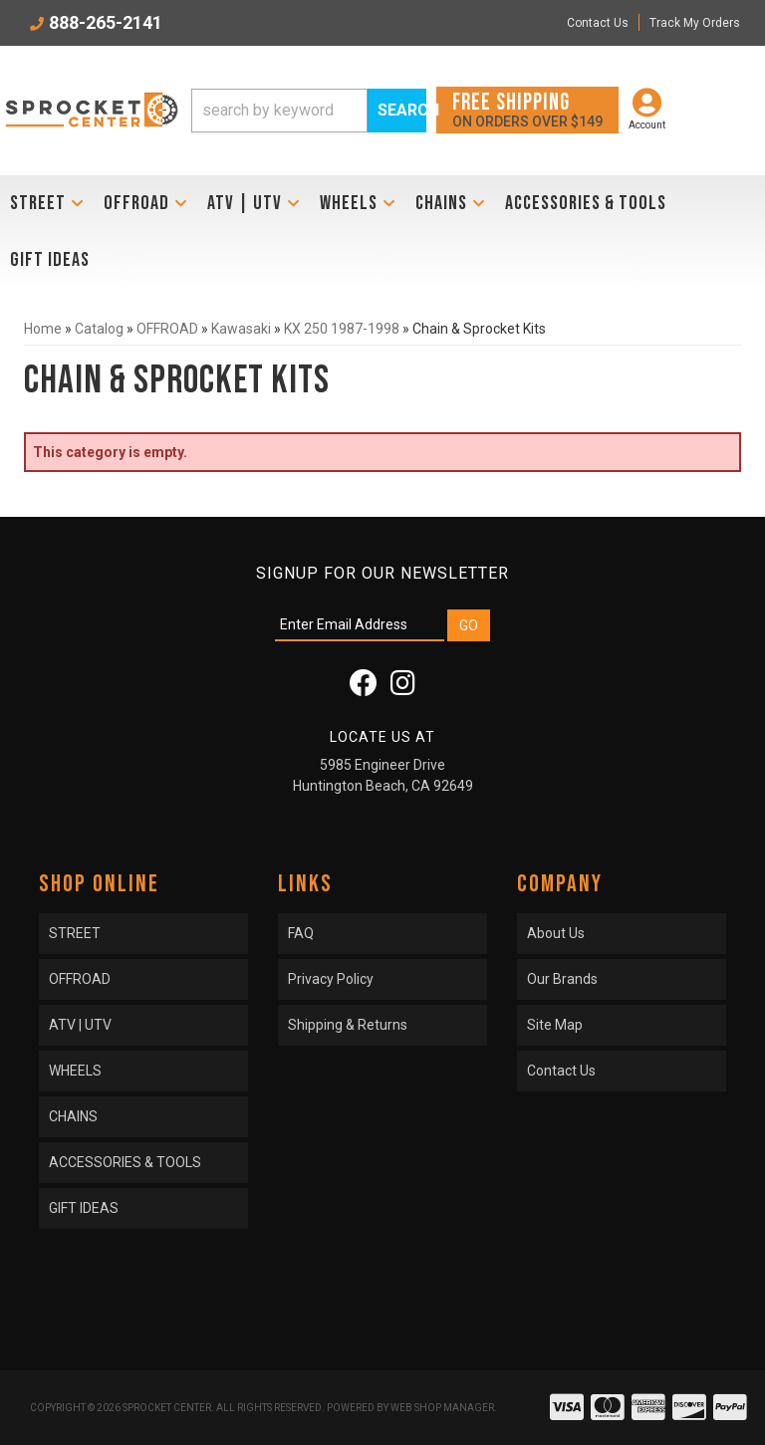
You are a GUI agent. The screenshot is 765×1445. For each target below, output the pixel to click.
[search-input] (279, 110)
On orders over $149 (527, 109)
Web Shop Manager (442, 1407)
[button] (308, 110)
